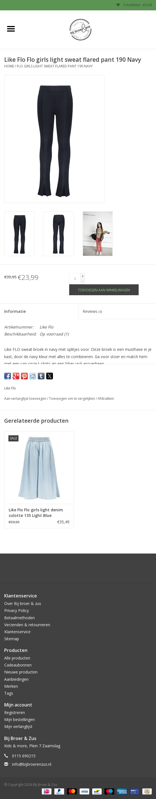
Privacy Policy (16, 610)
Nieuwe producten (21, 672)
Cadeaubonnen (18, 665)
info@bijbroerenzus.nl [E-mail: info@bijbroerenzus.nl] (31, 764)
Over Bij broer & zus (22, 603)
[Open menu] (11, 28)
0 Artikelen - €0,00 (134, 5)
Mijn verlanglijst (18, 726)
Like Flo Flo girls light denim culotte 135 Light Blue (36, 512)
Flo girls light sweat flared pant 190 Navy (55, 66)
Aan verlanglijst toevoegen (25, 398)
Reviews (92, 311)
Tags (8, 693)
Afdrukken (106, 398)
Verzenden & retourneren (27, 624)
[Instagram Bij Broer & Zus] (83, 570)
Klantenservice (17, 631)
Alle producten (17, 658)
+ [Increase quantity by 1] (83, 276)
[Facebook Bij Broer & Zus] (73, 570)
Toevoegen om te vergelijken (72, 398)
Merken (11, 686)
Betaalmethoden (19, 617)
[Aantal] (74, 278)
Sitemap (11, 638)
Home (9, 66)
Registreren (14, 712)
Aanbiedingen (16, 679)
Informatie (15, 311)
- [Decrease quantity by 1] (82, 281)
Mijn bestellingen (19, 719)
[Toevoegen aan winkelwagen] (104, 289)
